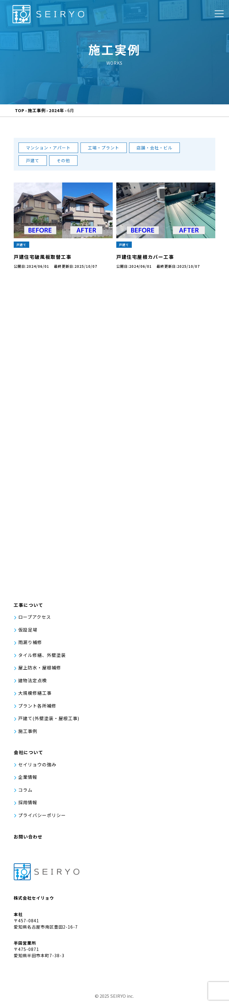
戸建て (32, 160)
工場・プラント (103, 148)
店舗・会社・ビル (154, 148)
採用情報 (27, 805)
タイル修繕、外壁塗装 (42, 657)
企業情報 (27, 779)
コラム (25, 792)
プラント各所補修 (37, 708)
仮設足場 (27, 632)
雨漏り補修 (30, 645)
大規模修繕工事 (35, 695)
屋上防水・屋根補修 (39, 670)
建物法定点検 (32, 683)
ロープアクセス (34, 619)
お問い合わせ (28, 839)
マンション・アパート (48, 148)
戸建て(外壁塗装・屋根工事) (48, 721)
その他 (63, 160)
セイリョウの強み (37, 767)
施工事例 (27, 733)
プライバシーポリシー (42, 817)
